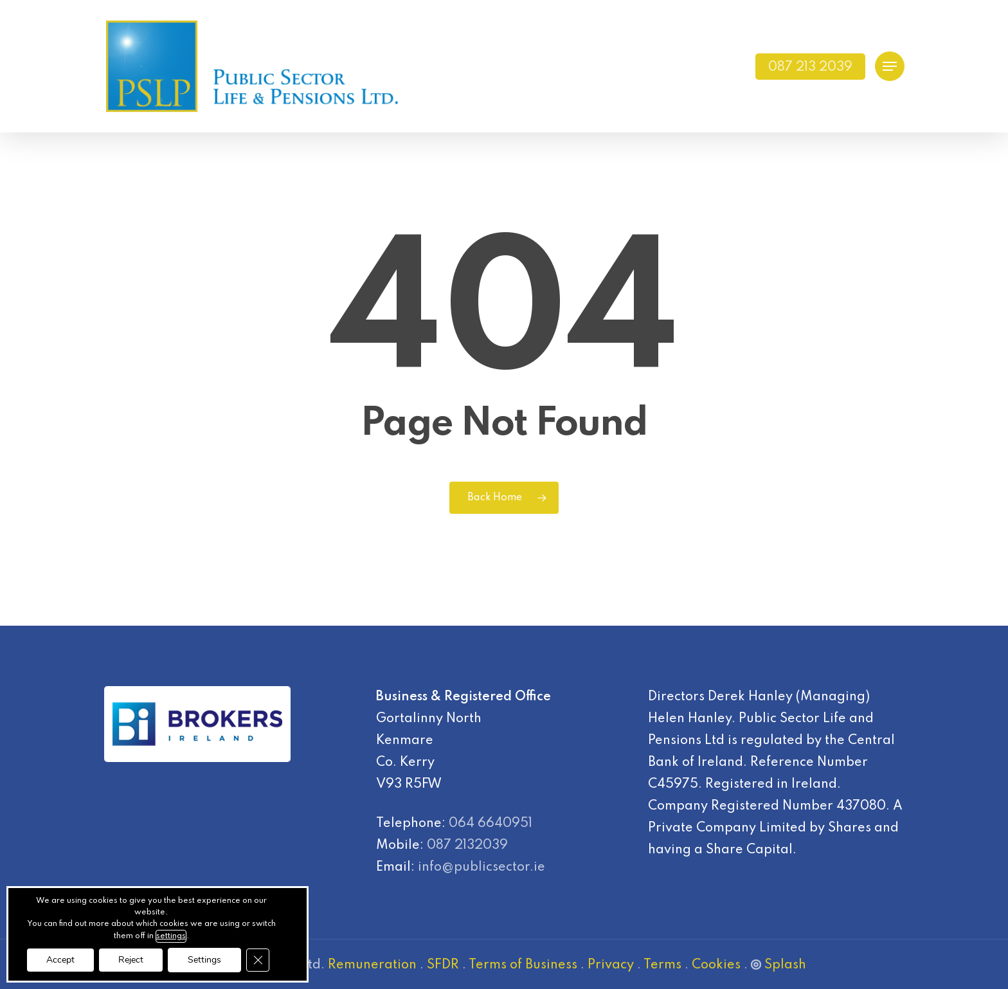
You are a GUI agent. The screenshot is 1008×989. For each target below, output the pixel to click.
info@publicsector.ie (481, 867)
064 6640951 (490, 823)
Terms (662, 965)
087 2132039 (467, 845)
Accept (60, 960)
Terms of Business (523, 965)
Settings (204, 960)
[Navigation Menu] (890, 66)
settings (171, 936)
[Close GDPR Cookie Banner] (257, 960)
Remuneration (372, 965)
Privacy (611, 965)
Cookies (716, 965)
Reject (130, 960)
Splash (778, 965)
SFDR (443, 965)
